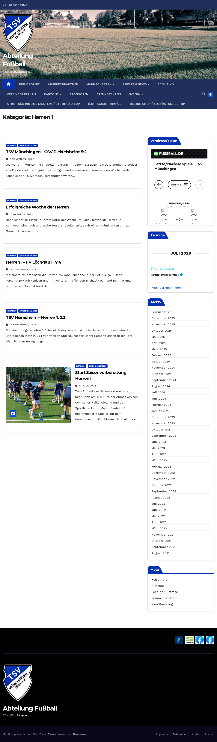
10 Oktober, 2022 (21, 214)
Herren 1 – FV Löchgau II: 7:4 (33, 262)
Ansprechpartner (63, 84)
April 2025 (159, 343)
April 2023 (159, 454)
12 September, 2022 (23, 324)
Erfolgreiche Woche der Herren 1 (38, 207)
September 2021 (163, 547)
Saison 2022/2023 (28, 145)
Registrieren (160, 579)
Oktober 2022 (161, 485)
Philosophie (29, 84)
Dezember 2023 (163, 417)
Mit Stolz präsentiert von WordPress (25, 734)
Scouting (166, 84)
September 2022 (163, 491)
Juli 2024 (158, 392)
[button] (203, 94)
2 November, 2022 (22, 159)
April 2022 (159, 522)
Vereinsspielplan (21, 94)
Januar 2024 (160, 411)
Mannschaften (99, 84)
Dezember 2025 (163, 318)
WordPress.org (162, 604)
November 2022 (163, 479)
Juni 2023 (158, 442)
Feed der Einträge (164, 592)
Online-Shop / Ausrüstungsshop (157, 104)
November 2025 (163, 324)
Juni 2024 (158, 398)
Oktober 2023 (161, 429)
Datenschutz (180, 734)
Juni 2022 (158, 510)
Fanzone (51, 94)
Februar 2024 (161, 404)
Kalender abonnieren (166, 287)
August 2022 (160, 497)
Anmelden (159, 585)
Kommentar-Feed (164, 598)
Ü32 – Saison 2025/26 (104, 104)
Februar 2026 (161, 312)
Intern (135, 94)
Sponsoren (78, 94)
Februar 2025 (161, 355)
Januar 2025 (160, 361)
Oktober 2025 (161, 330)
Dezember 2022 (163, 472)
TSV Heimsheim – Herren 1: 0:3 (35, 317)
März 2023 (159, 460)
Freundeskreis (109, 94)
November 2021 (162, 534)
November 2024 (163, 367)
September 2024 (163, 380)
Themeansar (80, 734)
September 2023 (163, 435)
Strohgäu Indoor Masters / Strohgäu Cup (43, 104)
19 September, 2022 (23, 269)
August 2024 (160, 386)
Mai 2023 (158, 448)
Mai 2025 (158, 336)
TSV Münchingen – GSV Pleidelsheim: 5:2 (46, 151)
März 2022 (159, 528)
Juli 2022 (158, 503)
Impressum (162, 734)
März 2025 (159, 349)
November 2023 (163, 423)
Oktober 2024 (161, 374)
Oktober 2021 (161, 540)
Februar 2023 (161, 466)
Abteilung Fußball (30, 708)
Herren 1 (11, 145)
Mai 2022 (158, 516)
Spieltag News (135, 84)
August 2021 (160, 553)
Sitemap (209, 734)
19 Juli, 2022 (87, 385)
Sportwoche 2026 (165, 275)
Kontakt (196, 734)
